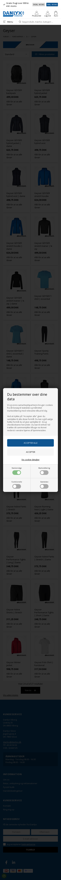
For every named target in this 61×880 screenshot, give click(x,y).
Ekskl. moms (38, 4)
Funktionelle (17, 485)
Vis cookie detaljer (30, 459)
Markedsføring (44, 471)
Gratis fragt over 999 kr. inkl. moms (16, 4)
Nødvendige (17, 471)
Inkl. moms (52, 4)
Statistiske (44, 485)
